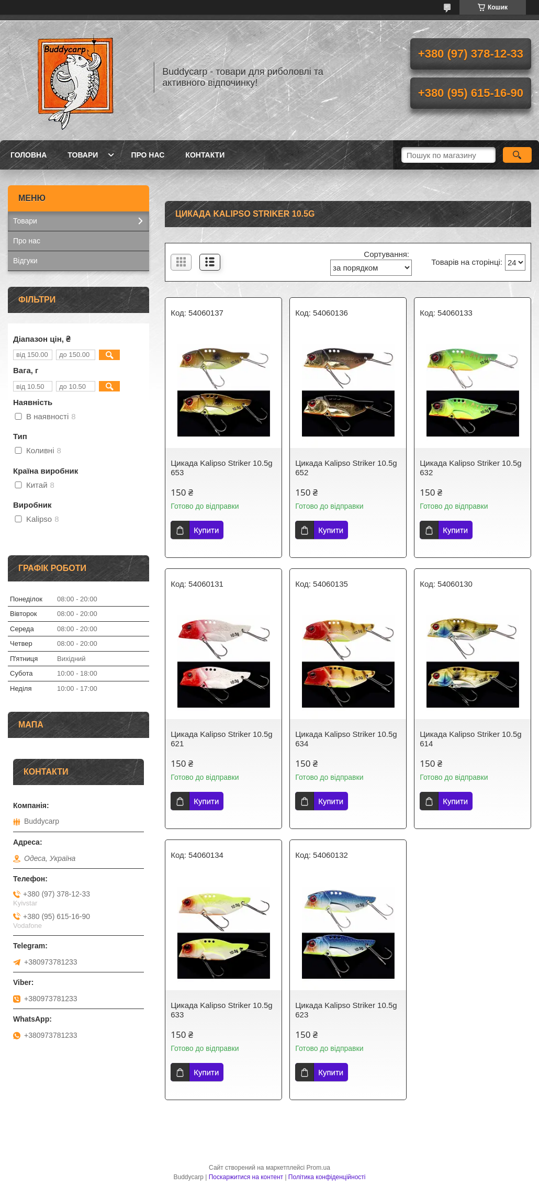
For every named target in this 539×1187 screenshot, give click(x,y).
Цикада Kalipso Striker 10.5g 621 (221, 739)
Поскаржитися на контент (246, 1177)
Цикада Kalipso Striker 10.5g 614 (470, 739)
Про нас (147, 155)
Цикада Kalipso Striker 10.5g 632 (470, 467)
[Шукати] (517, 155)
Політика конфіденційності (327, 1177)
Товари (83, 155)
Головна (28, 155)
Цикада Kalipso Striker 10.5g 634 (346, 739)
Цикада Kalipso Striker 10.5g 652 (346, 467)
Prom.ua (318, 1167)
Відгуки (25, 260)
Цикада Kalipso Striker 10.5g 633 (221, 1010)
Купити (206, 529)
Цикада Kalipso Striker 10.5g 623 (346, 1010)
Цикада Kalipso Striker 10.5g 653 (221, 467)
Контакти (204, 155)
